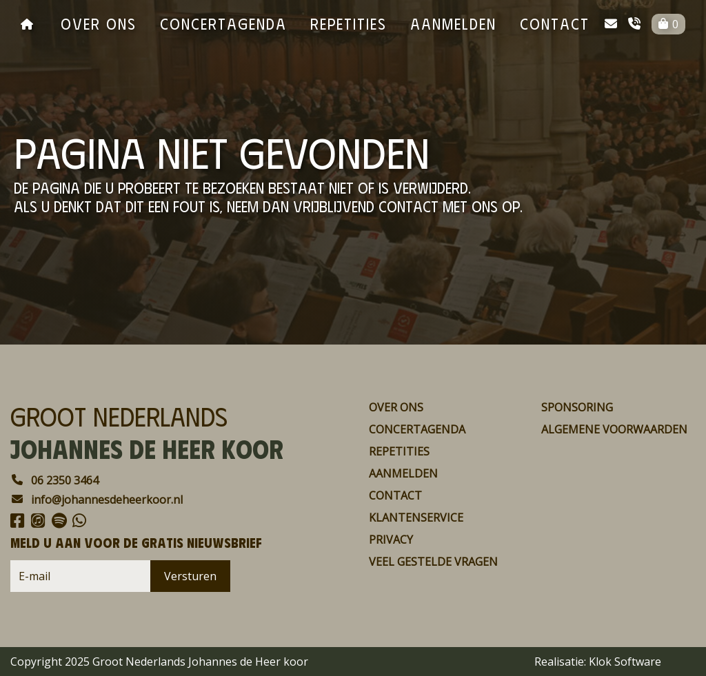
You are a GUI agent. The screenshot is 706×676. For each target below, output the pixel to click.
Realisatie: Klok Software (597, 661)
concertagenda (223, 23)
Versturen (190, 576)
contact (554, 23)
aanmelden (453, 23)
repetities (348, 23)
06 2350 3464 (54, 480)
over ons (99, 23)
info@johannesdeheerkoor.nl (96, 499)
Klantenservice (416, 517)
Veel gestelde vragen (433, 561)
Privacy (391, 539)
